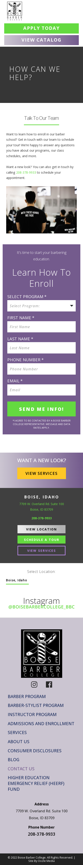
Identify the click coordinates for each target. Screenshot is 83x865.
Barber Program (27, 696)
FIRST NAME (20, 317)
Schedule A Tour (41, 540)
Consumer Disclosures (35, 751)
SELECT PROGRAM (26, 296)
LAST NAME (20, 338)
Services (17, 732)
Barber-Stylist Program (36, 705)
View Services (41, 473)
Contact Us (21, 769)
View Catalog (41, 39)
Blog (13, 760)
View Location (41, 529)
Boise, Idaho (16, 580)
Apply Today (41, 28)
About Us (18, 742)
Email (15, 380)
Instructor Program (32, 714)
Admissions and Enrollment (41, 724)
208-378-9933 (26, 172)
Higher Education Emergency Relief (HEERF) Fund (36, 783)
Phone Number (25, 359)
